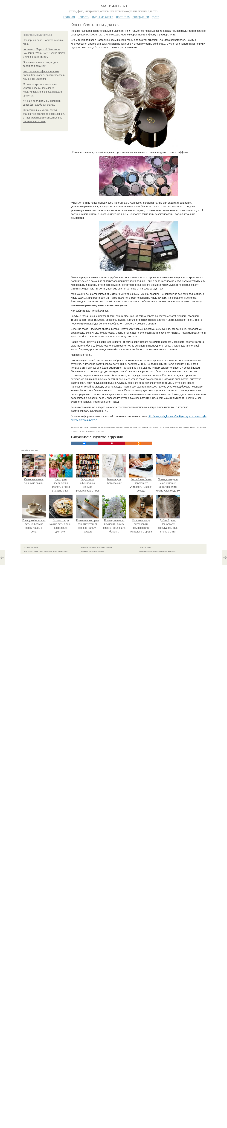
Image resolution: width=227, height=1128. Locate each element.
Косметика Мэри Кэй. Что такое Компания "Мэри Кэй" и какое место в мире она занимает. (44, 53)
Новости (83, 17)
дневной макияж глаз (132, 427)
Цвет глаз (123, 17)
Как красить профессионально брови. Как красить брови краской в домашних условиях (43, 75)
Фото (155, 17)
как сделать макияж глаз (90, 427)
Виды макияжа (102, 17)
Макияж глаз (113, 6)
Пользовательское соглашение (101, 547)
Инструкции (140, 17)
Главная (69, 17)
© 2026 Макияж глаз (31, 547)
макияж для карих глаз (95, 431)
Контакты (84, 547)
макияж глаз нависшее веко (112, 427)
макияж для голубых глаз (152, 427)
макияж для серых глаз (172, 427)
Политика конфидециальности (92, 551)
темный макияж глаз (191, 427)
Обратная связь (145, 547)
